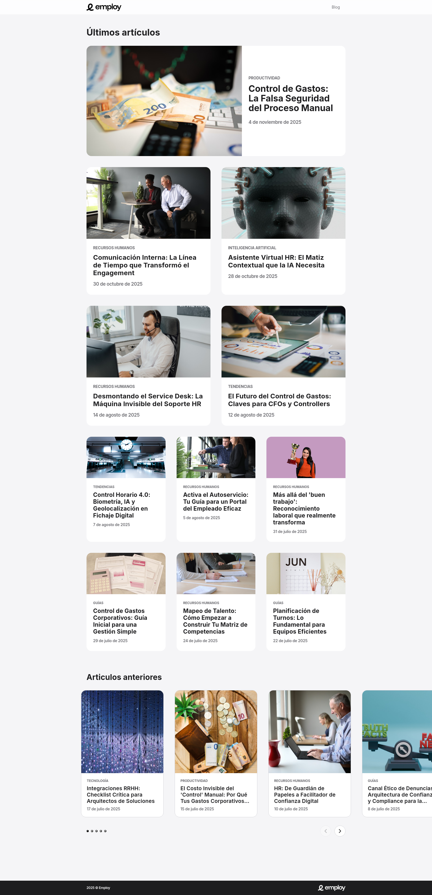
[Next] (339, 831)
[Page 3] (96, 831)
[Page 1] (88, 831)
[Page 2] (92, 831)
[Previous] (325, 831)
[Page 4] (101, 831)
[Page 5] (105, 831)
